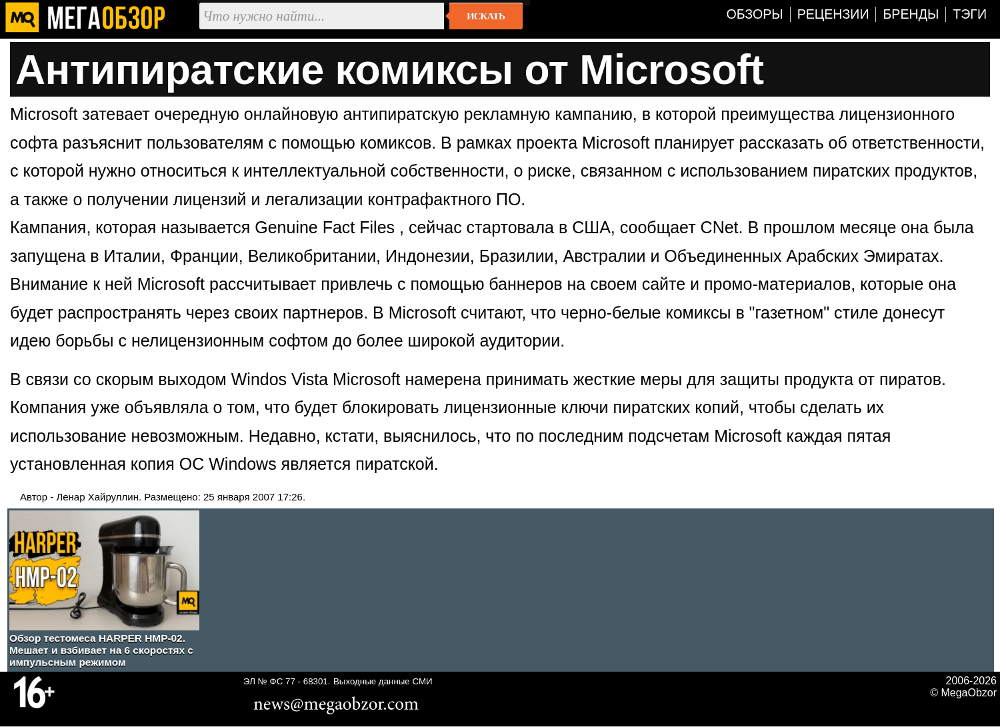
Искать (486, 16)
